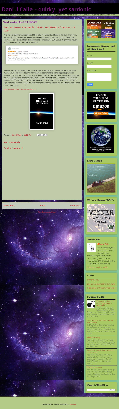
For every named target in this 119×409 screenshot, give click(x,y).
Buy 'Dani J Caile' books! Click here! (101, 284)
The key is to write (94, 367)
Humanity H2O (93, 280)
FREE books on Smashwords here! (100, 288)
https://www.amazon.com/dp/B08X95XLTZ (20, 89)
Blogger (73, 404)
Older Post (75, 205)
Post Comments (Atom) (47, 212)
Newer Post (9, 205)
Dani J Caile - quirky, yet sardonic (46, 9)
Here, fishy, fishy (93, 337)
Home (42, 205)
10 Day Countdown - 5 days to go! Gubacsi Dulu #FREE (105, 303)
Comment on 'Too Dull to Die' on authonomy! (100, 321)
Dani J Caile (104, 244)
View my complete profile (97, 267)
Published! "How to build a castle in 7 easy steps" (101, 351)
